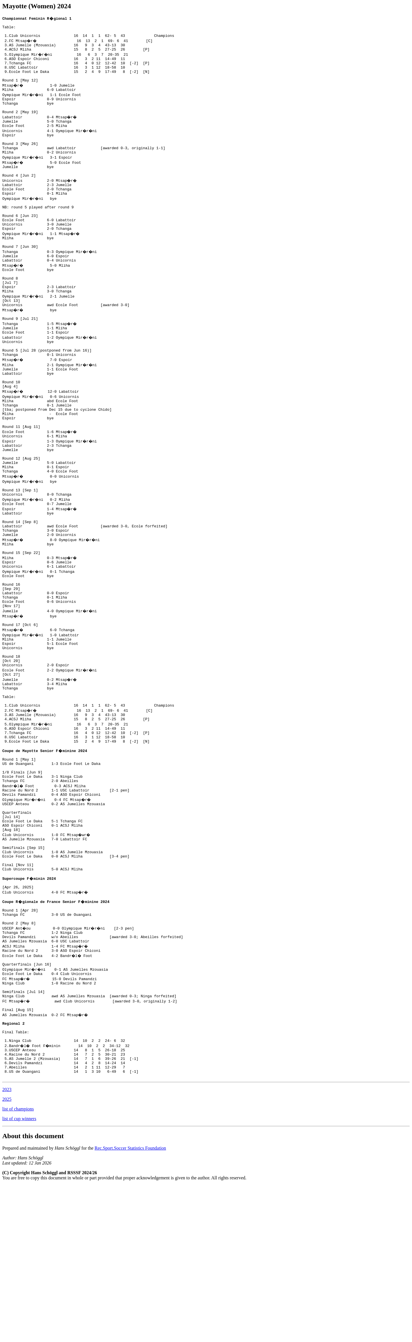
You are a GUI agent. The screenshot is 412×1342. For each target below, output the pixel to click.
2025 (6, 1256)
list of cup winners (19, 1275)
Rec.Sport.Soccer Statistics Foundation (130, 1305)
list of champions (18, 1265)
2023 (6, 1246)
